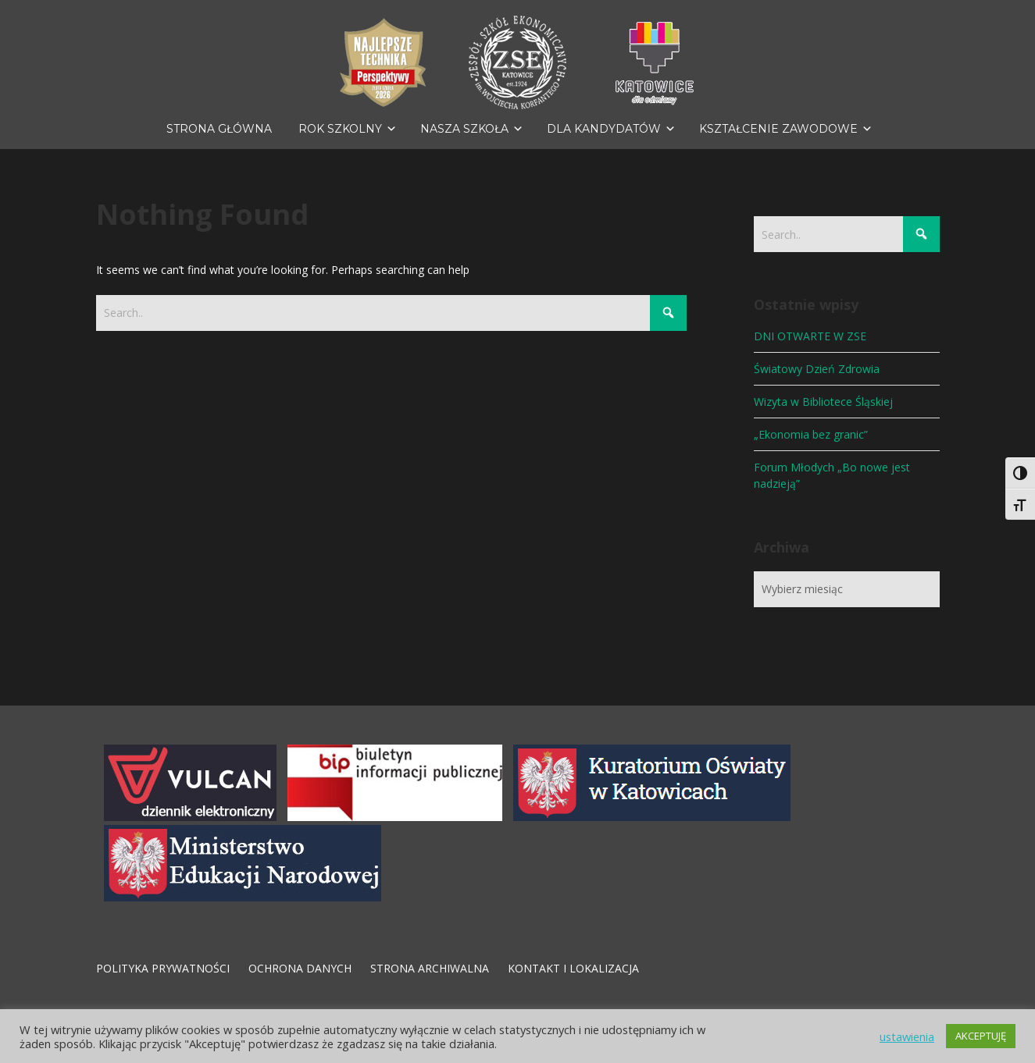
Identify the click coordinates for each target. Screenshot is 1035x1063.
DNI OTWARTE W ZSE (810, 336)
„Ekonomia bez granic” (811, 434)
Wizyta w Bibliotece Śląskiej (823, 401)
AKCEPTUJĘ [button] (980, 1036)
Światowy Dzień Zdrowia (817, 368)
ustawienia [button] (907, 1036)
